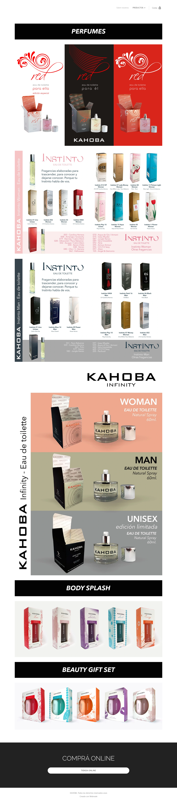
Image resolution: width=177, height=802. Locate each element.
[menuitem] (140, 8)
